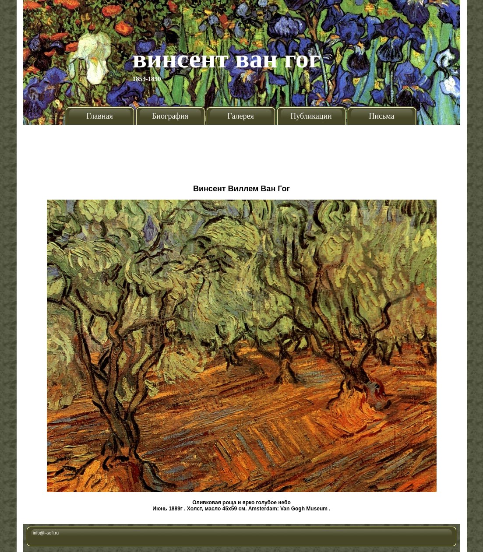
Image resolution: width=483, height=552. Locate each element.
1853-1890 (147, 78)
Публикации (310, 116)
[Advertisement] (241, 151)
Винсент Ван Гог (227, 58)
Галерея (240, 116)
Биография (170, 116)
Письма (381, 116)
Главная (99, 116)
